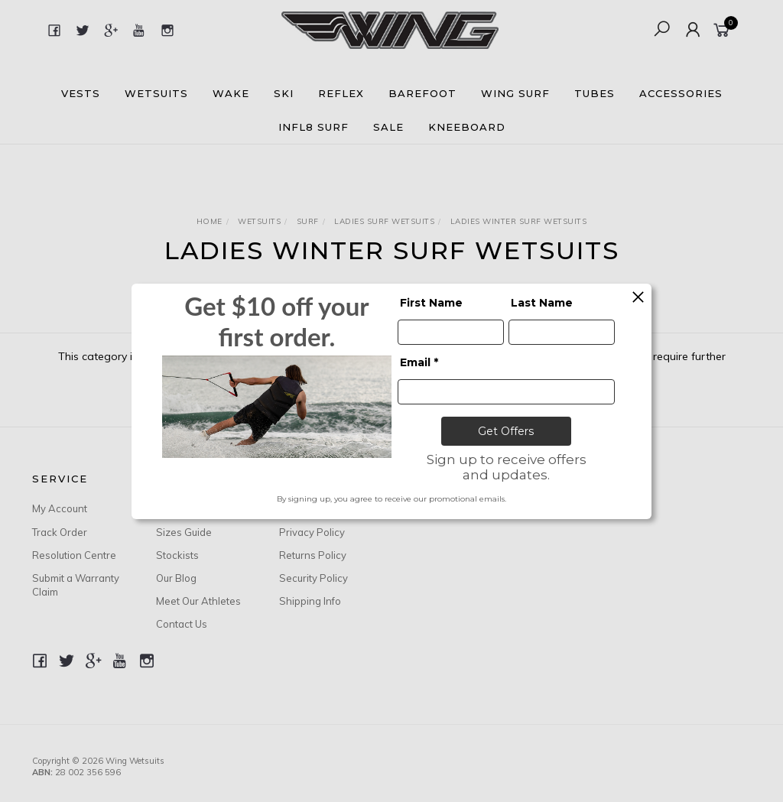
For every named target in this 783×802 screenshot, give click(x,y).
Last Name (542, 303)
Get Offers (506, 431)
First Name (431, 303)
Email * (419, 362)
